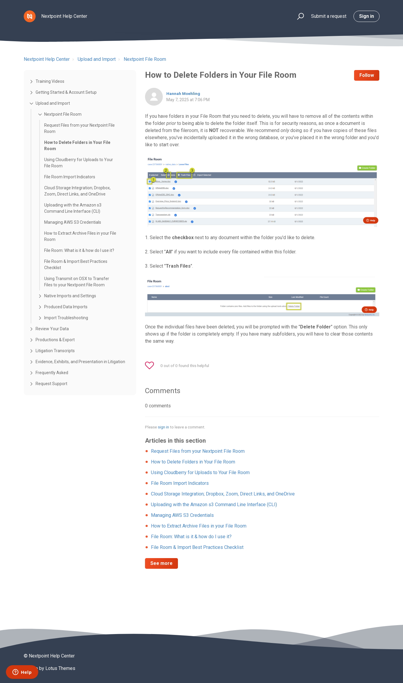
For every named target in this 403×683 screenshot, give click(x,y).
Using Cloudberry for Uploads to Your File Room (78, 162)
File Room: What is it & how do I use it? (79, 250)
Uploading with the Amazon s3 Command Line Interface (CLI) (72, 208)
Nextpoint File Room (145, 59)
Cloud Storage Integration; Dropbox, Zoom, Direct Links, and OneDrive (77, 190)
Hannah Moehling (183, 93)
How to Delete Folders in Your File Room (77, 145)
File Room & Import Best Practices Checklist (75, 264)
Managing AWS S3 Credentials (72, 222)
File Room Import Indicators (69, 176)
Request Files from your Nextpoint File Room (79, 128)
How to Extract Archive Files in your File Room (80, 236)
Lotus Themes (60, 668)
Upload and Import (97, 59)
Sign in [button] (366, 16)
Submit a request (328, 16)
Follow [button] (366, 75)
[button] (298, 16)
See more (161, 563)
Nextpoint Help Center (47, 59)
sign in (163, 427)
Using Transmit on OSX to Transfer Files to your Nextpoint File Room (76, 281)
